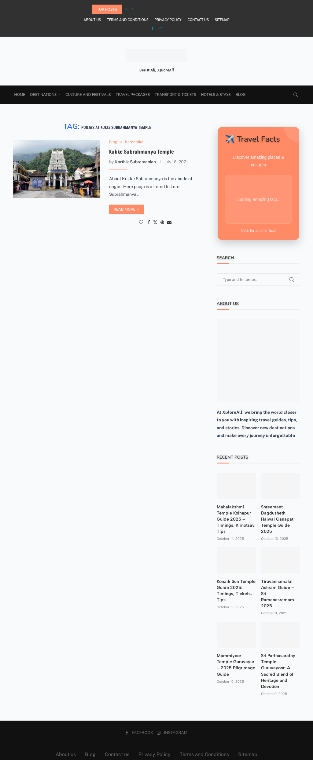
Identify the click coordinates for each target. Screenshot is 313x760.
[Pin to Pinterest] (162, 222)
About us (92, 20)
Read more (126, 209)
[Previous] (126, 9)
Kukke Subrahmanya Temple (141, 152)
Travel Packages (134, 94)
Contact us (198, 20)
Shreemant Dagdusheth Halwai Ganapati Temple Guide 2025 (280, 510)
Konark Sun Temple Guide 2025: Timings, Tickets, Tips (235, 583)
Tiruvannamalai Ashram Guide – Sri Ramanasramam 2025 (280, 583)
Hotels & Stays (217, 94)
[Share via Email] (169, 222)
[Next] (132, 9)
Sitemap (222, 20)
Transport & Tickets (176, 94)
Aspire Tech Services (211, 750)
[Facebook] (152, 28)
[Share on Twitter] (155, 222)
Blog (241, 94)
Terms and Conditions (128, 20)
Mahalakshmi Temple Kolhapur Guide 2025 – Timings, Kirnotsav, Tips (236, 513)
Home (20, 94)
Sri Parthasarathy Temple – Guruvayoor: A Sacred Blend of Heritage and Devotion (277, 657)
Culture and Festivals (89, 94)
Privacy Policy (168, 20)
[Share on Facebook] (149, 222)
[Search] (295, 95)
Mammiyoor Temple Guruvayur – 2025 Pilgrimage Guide (236, 648)
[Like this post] (141, 222)
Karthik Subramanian (135, 162)
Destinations (44, 94)
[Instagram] (160, 28)
